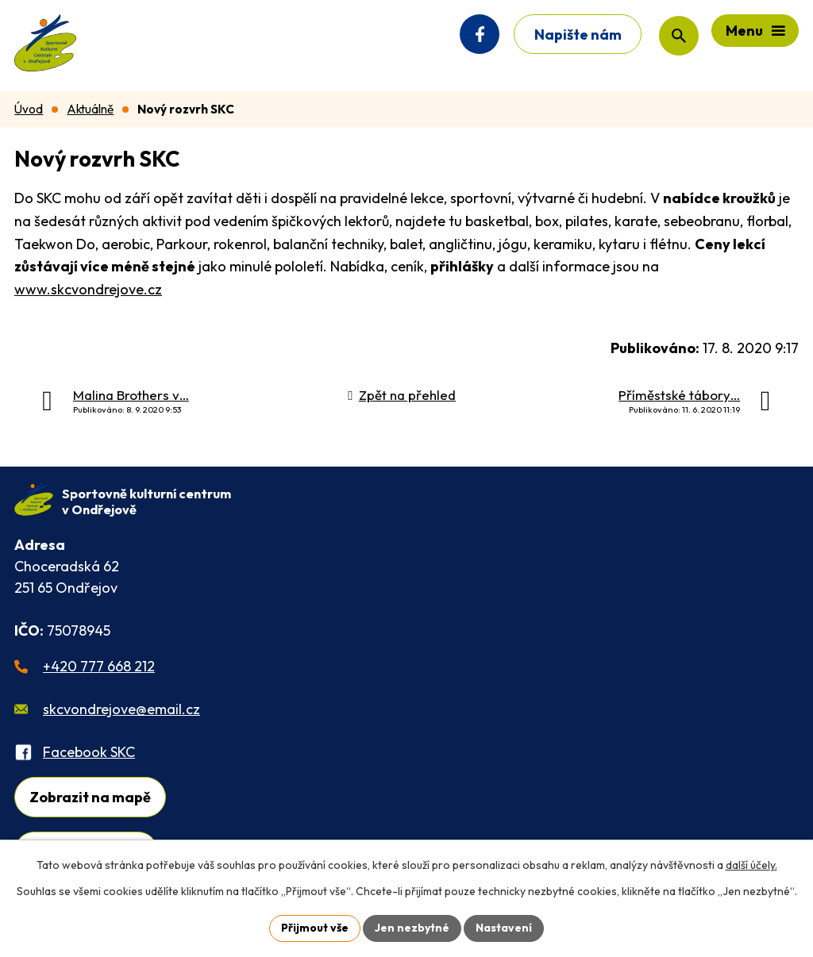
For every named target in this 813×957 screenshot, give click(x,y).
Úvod (28, 109)
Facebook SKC (89, 752)
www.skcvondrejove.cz (88, 289)
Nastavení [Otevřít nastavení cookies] (504, 927)
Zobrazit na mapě (90, 797)
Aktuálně (90, 109)
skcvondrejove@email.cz (121, 709)
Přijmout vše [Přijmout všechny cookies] (315, 927)
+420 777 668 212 (99, 666)
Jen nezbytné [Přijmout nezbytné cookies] (412, 927)
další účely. (751, 865)
